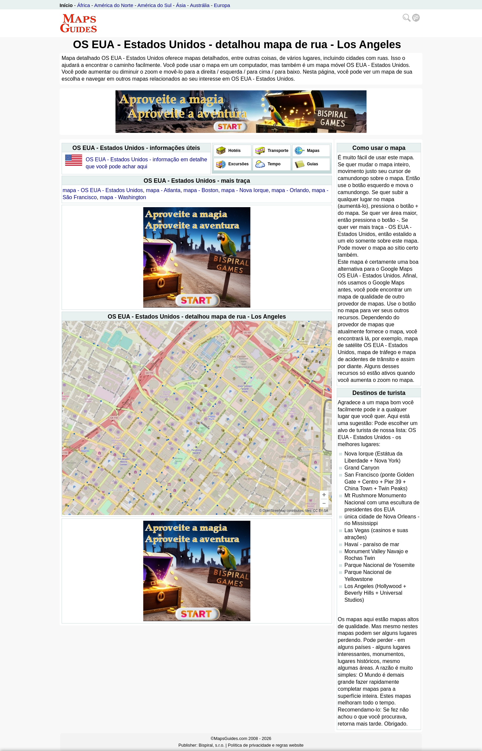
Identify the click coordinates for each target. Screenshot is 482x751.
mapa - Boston (200, 190)
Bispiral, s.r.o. (212, 745)
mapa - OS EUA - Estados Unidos (103, 190)
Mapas (313, 150)
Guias (312, 164)
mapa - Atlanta (163, 190)
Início (66, 5)
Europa (222, 5)
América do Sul (155, 5)
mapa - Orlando (290, 190)
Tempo (273, 164)
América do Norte (113, 5)
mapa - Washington (123, 197)
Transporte (277, 150)
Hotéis (234, 150)
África (83, 5)
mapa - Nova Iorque (244, 190)
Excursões (238, 164)
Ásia (181, 5)
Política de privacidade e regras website (266, 745)
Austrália (199, 5)
